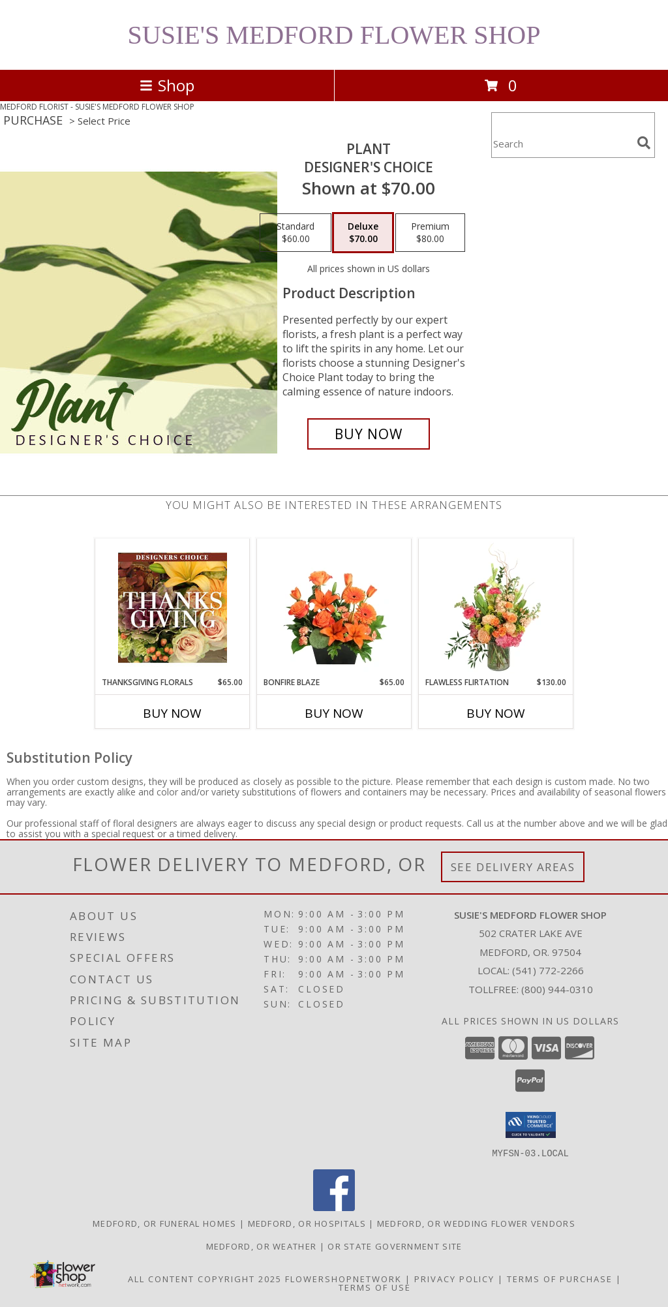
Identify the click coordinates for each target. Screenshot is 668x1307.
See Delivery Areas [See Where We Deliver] (513, 866)
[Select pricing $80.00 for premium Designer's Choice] (430, 233)
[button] (531, 1125)
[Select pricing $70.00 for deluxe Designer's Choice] (363, 233)
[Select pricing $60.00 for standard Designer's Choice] (295, 233)
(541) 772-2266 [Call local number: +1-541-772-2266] (548, 970)
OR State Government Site (394, 1246)
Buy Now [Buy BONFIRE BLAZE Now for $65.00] (334, 713)
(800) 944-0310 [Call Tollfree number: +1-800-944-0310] (557, 989)
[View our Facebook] (334, 1207)
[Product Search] (561, 143)
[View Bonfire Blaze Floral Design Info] (334, 607)
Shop (167, 85)
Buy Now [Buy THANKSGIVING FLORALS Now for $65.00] (172, 713)
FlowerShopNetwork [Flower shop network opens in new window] (343, 1278)
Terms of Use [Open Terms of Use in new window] (375, 1287)
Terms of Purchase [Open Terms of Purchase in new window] (560, 1278)
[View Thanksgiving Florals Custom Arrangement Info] (172, 607)
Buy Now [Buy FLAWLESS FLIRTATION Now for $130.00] (495, 713)
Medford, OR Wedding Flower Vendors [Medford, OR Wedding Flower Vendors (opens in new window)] (476, 1223)
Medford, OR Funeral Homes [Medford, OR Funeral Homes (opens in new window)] (165, 1223)
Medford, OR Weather (261, 1246)
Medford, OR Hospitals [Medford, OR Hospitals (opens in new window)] (307, 1223)
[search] (643, 143)
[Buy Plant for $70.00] (368, 434)
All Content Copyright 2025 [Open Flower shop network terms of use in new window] (205, 1278)
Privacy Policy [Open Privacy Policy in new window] (454, 1278)
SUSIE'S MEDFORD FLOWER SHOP (334, 35)
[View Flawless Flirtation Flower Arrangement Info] (496, 607)
